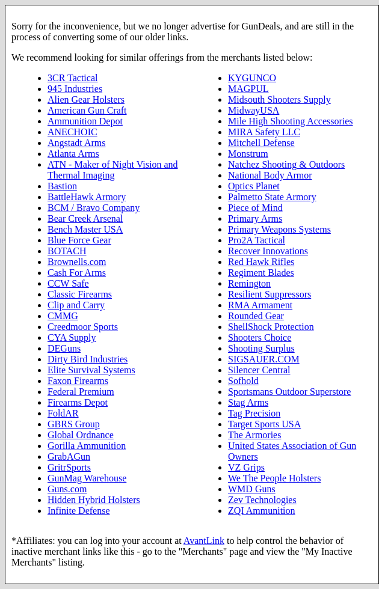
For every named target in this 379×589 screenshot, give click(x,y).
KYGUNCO (252, 78)
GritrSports (69, 467)
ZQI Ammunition (261, 510)
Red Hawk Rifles (261, 262)
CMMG (63, 316)
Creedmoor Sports (83, 327)
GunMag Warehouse (87, 478)
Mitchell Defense (261, 143)
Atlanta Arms (73, 153)
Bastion (62, 186)
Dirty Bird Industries (88, 359)
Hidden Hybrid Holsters (94, 500)
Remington (249, 283)
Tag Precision (254, 413)
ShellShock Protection (271, 327)
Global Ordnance (81, 435)
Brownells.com (77, 262)
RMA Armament (260, 305)
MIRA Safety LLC (264, 132)
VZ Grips (246, 467)
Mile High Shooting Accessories (290, 121)
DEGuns (64, 348)
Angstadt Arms (76, 143)
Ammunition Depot (85, 121)
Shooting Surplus (261, 348)
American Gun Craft (87, 110)
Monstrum (248, 153)
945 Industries (75, 89)
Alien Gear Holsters (86, 99)
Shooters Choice (259, 337)
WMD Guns (252, 489)
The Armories (254, 435)
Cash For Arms (77, 272)
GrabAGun (69, 456)
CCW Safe (68, 283)
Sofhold (243, 381)
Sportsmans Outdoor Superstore (289, 391)
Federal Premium (81, 391)
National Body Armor (270, 175)
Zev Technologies (262, 500)
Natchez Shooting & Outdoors (286, 164)
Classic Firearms (80, 294)
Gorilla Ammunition (87, 446)
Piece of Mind (255, 208)
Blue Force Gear (79, 240)
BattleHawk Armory (87, 197)
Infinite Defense (79, 510)
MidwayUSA (253, 110)
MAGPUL (248, 89)
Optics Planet (254, 186)
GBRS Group (74, 424)
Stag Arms (248, 402)
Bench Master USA (85, 229)
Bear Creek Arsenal (85, 218)
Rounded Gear (256, 316)
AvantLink (203, 541)
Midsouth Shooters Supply (279, 99)
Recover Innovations (268, 251)
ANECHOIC (72, 132)
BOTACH (67, 251)
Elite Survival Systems (91, 370)
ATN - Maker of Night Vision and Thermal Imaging (113, 169)
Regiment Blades (261, 272)
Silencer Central (259, 370)
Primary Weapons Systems (279, 229)
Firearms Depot (78, 402)
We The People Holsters (274, 478)
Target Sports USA (264, 424)
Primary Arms (255, 218)
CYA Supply (72, 337)
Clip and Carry (76, 305)
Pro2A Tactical (256, 240)
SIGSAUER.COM (264, 359)
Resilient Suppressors (269, 294)
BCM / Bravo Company (94, 208)
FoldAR (63, 413)
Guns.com (67, 489)
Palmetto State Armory (272, 197)
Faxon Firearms (78, 381)
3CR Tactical (72, 78)
